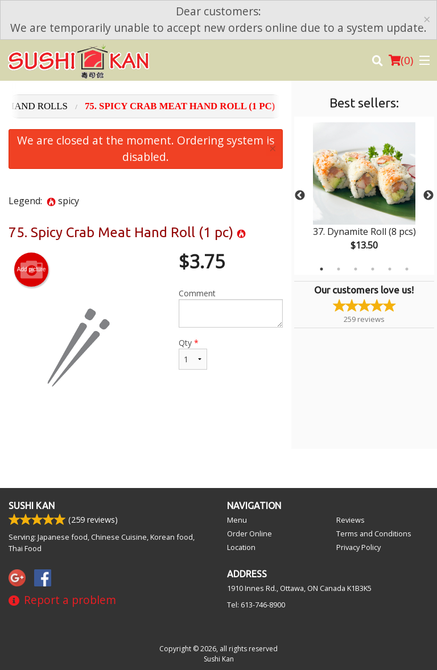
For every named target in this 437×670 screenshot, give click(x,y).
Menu (237, 520)
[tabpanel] (364, 195)
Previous (300, 195)
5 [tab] (389, 269)
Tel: (256, 604)
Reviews (350, 520)
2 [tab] (338, 269)
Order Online (249, 533)
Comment (231, 308)
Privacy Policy (358, 547)
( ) (401, 60)
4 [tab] (372, 269)
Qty (193, 353)
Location (241, 547)
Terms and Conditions (373, 533)
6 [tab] (407, 269)
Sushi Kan (32, 506)
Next (428, 195)
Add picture (31, 270)
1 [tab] (321, 269)
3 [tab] (355, 269)
